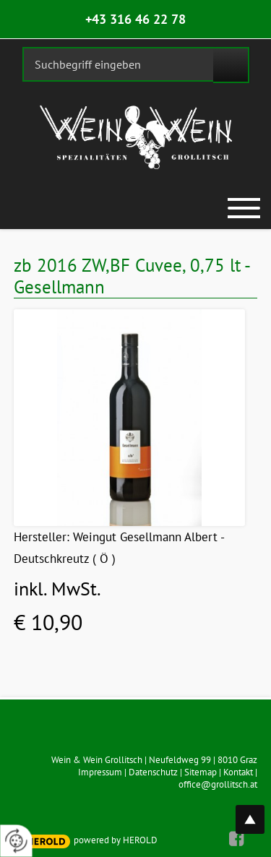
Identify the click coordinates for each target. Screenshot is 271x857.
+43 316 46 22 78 (135, 19)
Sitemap (200, 772)
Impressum (100, 772)
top (257, 811)
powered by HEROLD (116, 840)
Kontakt (238, 772)
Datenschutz (153, 772)
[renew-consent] (16, 840)
